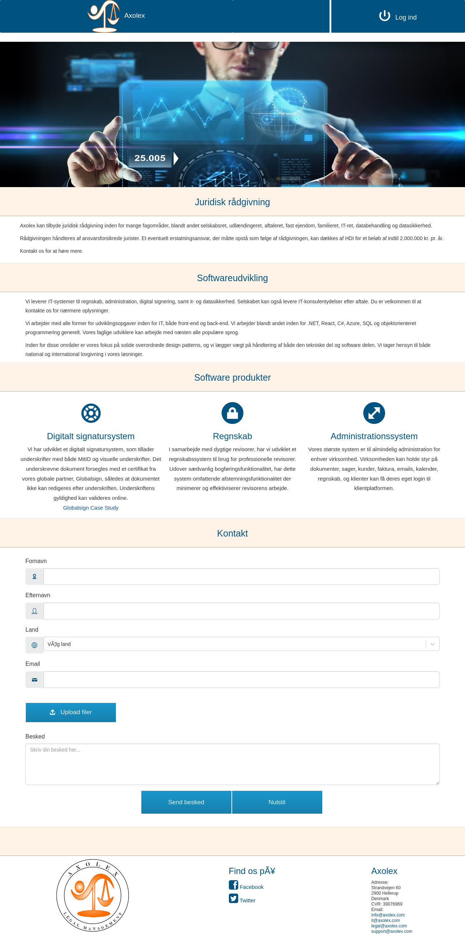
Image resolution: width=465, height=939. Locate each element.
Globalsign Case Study (91, 508)
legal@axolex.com (389, 925)
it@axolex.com (385, 920)
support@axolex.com (391, 931)
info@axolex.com (388, 915)
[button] (92, 895)
